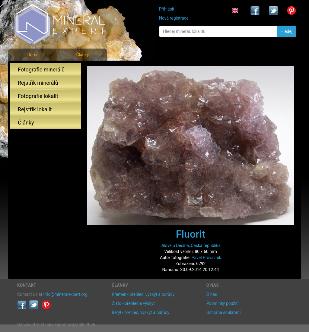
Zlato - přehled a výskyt (133, 303)
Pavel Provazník (206, 257)
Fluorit (190, 234)
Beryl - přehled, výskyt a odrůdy (140, 312)
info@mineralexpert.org (65, 294)
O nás (211, 294)
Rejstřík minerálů (38, 83)
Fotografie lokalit (38, 96)
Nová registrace (174, 18)
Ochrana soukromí (223, 312)
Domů (32, 54)
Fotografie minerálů (41, 69)
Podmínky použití (222, 303)
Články (82, 54)
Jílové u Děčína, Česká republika (191, 245)
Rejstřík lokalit (35, 109)
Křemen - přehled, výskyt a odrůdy (143, 294)
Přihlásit (166, 9)
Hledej (286, 31)
